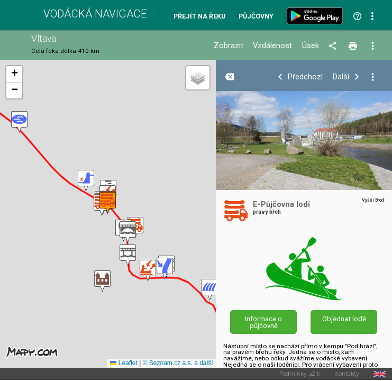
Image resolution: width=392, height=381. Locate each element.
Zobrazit (228, 46)
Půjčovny (256, 16)
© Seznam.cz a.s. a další (178, 363)
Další (341, 77)
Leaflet (123, 363)
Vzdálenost (272, 46)
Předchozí (305, 77)
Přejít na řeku (199, 16)
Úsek (310, 46)
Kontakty (346, 374)
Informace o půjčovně (263, 322)
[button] (19, 122)
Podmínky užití (300, 374)
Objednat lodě (344, 319)
